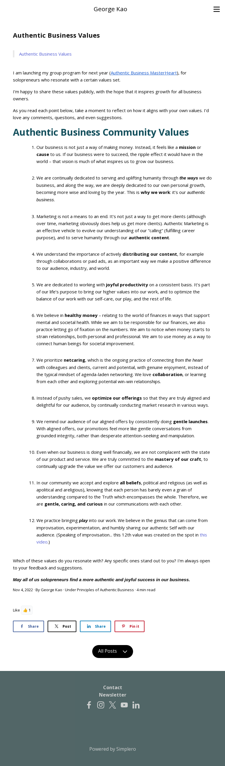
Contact (112, 687)
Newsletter (112, 695)
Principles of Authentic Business (105, 589)
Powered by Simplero (112, 749)
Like (16, 610)
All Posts (112, 651)
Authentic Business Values (45, 54)
